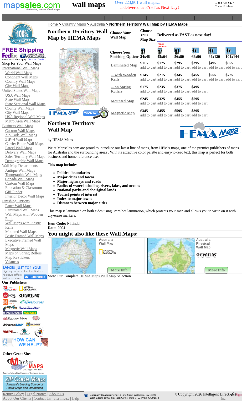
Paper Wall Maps (18, 206)
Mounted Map (122, 101)
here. (231, 6)
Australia (97, 24)
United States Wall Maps (21, 90)
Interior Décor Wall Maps (24, 196)
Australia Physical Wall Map (203, 243)
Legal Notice (36, 394)
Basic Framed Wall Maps (24, 236)
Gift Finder (13, 192)
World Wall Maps (18, 73)
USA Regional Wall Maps (25, 117)
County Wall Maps (19, 108)
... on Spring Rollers (121, 89)
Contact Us (204, 17)
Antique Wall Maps (20, 170)
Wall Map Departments (20, 166)
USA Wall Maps (17, 95)
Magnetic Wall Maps (21, 249)
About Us (155, 17)
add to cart (148, 67)
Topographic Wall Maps (23, 175)
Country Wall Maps (20, 81)
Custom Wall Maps (20, 131)
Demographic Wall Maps (24, 161)
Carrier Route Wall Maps (24, 144)
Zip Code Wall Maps (21, 135)
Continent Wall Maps (21, 77)
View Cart (113, 17)
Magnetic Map (123, 113)
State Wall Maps (17, 100)
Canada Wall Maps (19, 179)
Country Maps (74, 24)
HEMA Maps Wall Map (97, 276)
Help (237, 17)
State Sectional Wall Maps (25, 104)
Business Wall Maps (17, 126)
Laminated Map (124, 65)
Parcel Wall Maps (18, 148)
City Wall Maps (17, 86)
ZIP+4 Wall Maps (18, 139)
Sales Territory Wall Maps (25, 156)
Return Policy (134, 17)
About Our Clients (179, 17)
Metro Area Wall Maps (22, 121)
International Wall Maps (20, 68)
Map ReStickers (17, 257)
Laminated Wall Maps (22, 210)
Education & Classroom (23, 188)
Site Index (223, 17)
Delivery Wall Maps (20, 152)
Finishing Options (16, 201)
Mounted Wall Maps (20, 232)
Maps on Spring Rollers (23, 253)
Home (98, 17)
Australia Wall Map (106, 241)
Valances (12, 262)
